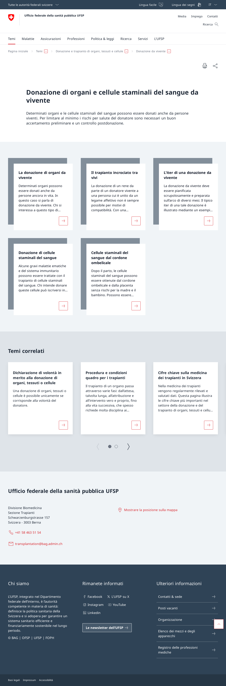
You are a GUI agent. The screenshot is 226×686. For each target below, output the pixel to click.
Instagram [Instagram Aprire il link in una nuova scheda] (93, 604)
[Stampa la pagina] (204, 65)
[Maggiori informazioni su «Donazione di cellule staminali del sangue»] (63, 306)
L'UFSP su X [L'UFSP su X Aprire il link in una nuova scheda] (117, 596)
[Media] (182, 16)
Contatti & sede (187, 596)
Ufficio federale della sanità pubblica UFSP (54, 15)
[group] (40, 398)
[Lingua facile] (150, 4)
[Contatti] (212, 16)
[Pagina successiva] (128, 446)
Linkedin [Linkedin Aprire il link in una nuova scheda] (91, 613)
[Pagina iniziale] (18, 51)
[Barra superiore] (169, 4)
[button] (12, 38)
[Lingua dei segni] (186, 4)
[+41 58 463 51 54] (25, 532)
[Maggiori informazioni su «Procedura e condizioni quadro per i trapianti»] (136, 425)
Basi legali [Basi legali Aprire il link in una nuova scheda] (14, 680)
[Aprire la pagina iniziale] (46, 21)
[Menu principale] (110, 38)
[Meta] (197, 16)
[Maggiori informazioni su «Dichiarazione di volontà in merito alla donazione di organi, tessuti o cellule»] (63, 425)
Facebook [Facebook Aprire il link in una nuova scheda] (92, 596)
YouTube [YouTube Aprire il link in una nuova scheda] (117, 604)
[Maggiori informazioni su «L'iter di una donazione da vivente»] (208, 220)
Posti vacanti (187, 608)
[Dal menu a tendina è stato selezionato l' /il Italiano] (211, 4)
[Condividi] (215, 65)
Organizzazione (187, 619)
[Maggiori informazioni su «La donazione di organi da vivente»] (63, 220)
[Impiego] (197, 16)
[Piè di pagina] (113, 680)
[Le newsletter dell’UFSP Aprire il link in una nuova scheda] (107, 627)
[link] (40, 194)
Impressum (29, 680)
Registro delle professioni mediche (187, 650)
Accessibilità (46, 680)
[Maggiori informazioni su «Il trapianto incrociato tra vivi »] (136, 220)
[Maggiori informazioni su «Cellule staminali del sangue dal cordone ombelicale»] (136, 306)
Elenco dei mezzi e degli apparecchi (187, 633)
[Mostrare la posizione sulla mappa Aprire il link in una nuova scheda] (148, 509)
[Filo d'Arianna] (111, 51)
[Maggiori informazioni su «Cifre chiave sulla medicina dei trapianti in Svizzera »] (208, 425)
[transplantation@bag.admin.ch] (36, 543)
